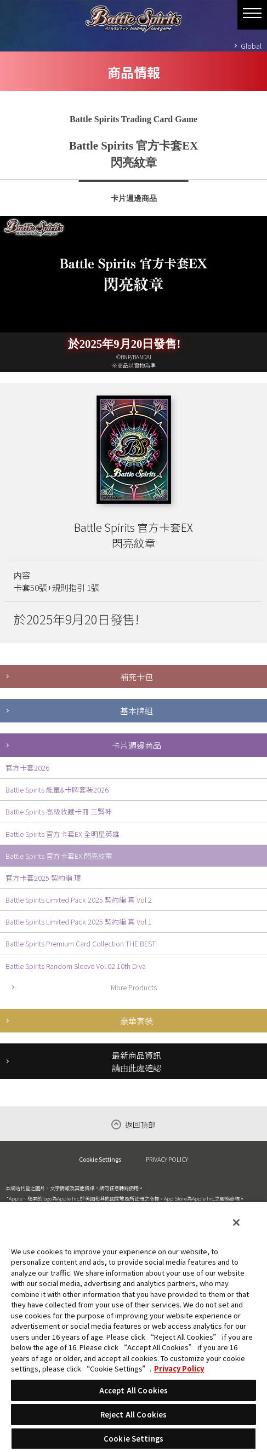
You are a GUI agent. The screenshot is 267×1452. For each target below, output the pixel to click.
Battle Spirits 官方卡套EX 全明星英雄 (62, 834)
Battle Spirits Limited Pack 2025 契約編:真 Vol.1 (78, 921)
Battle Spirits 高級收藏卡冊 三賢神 (58, 811)
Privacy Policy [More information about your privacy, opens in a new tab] (179, 1368)
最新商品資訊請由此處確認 (136, 1061)
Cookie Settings (100, 1159)
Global (251, 46)
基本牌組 (136, 710)
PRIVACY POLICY (167, 1159)
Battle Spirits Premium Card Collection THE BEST (80, 943)
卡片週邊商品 (136, 745)
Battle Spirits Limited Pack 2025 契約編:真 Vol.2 (78, 899)
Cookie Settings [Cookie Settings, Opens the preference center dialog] (133, 1438)
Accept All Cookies (133, 1390)
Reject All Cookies (133, 1414)
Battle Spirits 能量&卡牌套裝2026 (57, 789)
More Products (134, 987)
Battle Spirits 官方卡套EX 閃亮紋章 (58, 856)
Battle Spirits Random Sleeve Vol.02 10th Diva (75, 966)
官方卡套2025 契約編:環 (43, 878)
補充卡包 (136, 676)
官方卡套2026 (27, 767)
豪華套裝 (136, 1020)
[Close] (236, 1222)
